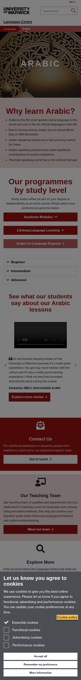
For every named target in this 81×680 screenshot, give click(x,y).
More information (40, 672)
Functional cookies (22, 630)
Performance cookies (24, 645)
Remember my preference (40, 664)
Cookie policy (67, 617)
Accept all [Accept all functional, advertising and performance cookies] (40, 656)
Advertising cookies (23, 638)
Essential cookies (21, 622)
